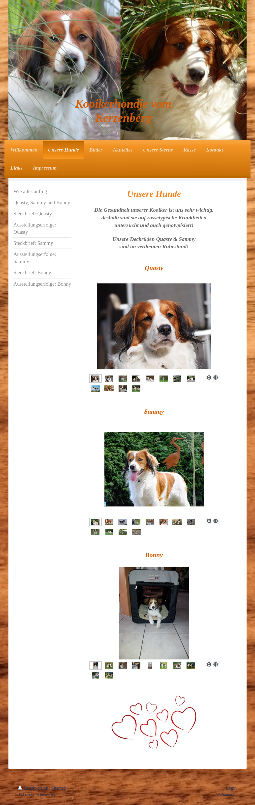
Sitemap (58, 788)
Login (231, 788)
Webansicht (226, 794)
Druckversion (33, 788)
